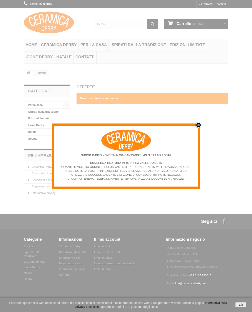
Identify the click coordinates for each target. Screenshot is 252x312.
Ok (241, 305)
